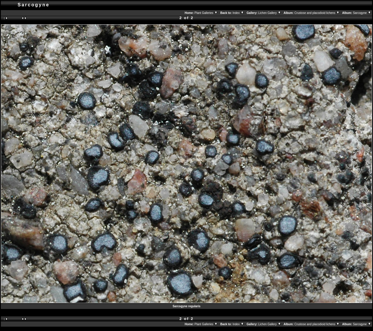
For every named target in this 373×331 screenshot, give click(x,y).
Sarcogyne (362, 12)
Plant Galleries (206, 12)
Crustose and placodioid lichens (317, 12)
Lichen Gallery (269, 12)
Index (238, 12)
